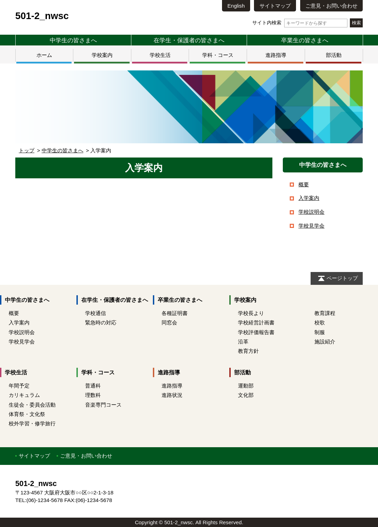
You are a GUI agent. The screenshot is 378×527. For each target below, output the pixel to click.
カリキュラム (24, 395)
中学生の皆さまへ (73, 40)
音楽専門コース (103, 405)
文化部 (246, 395)
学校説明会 (311, 212)
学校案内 (102, 55)
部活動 (334, 55)
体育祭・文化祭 (27, 414)
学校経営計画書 (256, 322)
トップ (26, 150)
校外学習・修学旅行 (32, 423)
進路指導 (275, 55)
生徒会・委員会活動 (32, 405)
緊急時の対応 (100, 322)
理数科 (93, 395)
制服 (319, 332)
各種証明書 (175, 313)
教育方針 (248, 351)
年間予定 (19, 386)
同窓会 (169, 322)
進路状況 (172, 395)
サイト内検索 (299, 22)
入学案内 (308, 198)
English (236, 6)
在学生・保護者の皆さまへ (189, 40)
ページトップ (342, 278)
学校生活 (160, 55)
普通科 (93, 386)
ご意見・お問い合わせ (331, 6)
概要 (303, 184)
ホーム (44, 55)
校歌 (319, 322)
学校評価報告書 (256, 332)
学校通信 (95, 313)
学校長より (251, 313)
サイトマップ (275, 6)
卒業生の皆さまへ (304, 40)
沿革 (243, 342)
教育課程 (324, 313)
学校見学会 (311, 226)
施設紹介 (324, 342)
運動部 (246, 386)
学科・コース (217, 55)
